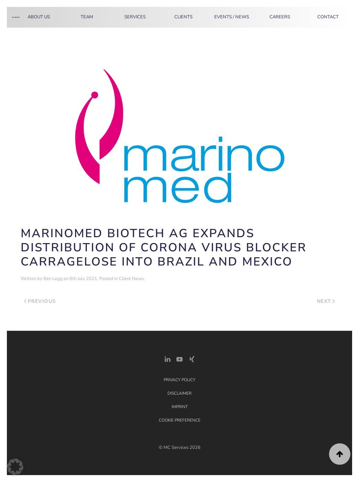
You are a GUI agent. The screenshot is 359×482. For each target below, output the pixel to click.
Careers (279, 17)
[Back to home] (16, 17)
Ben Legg (53, 279)
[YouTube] (179, 358)
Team (87, 17)
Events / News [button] (231, 17)
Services (135, 17)
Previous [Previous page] (40, 301)
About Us (39, 17)
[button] (339, 454)
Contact (328, 17)
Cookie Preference (180, 420)
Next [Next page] (326, 301)
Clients (183, 17)
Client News (131, 279)
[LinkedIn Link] (167, 358)
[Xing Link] (191, 358)
